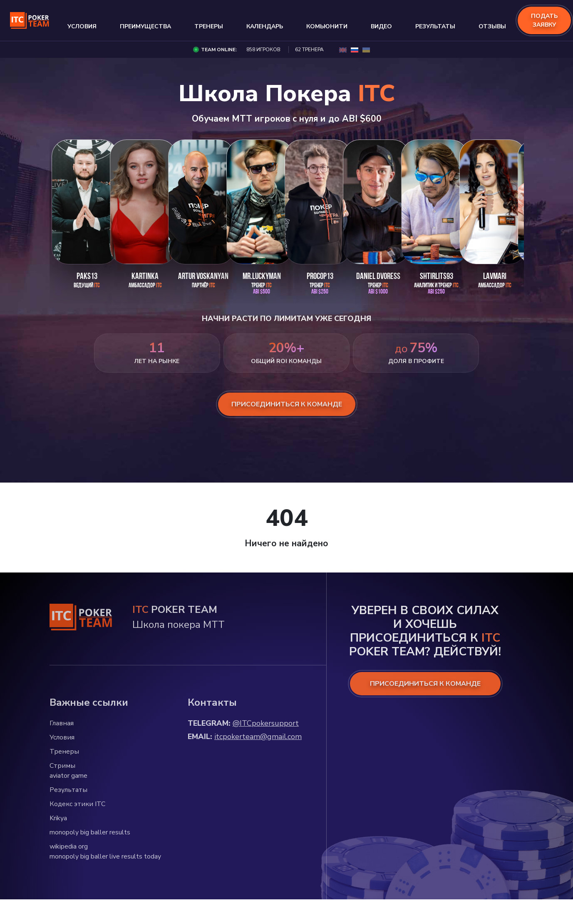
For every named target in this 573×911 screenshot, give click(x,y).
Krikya (58, 818)
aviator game (68, 775)
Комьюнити (326, 26)
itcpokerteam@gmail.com (258, 737)
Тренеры (208, 26)
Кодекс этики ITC (77, 804)
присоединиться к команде (286, 404)
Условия (82, 26)
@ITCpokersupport (266, 723)
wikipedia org (69, 846)
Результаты (435, 26)
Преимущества (145, 26)
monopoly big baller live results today (105, 856)
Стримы (62, 765)
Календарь (264, 26)
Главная (62, 723)
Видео (381, 26)
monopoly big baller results (90, 832)
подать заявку (544, 20)
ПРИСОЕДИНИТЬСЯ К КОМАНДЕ (425, 683)
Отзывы (492, 26)
